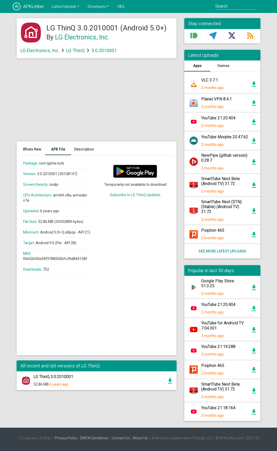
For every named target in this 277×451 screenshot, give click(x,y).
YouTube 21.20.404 (218, 117)
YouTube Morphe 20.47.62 (224, 136)
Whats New (32, 149)
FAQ (121, 6)
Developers (99, 6)
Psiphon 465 (212, 230)
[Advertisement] (97, 102)
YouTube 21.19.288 (218, 346)
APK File (58, 149)
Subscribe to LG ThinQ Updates (135, 195)
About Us (140, 438)
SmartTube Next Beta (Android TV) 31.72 (220, 181)
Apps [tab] (197, 66)
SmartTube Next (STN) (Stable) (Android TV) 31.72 (221, 206)
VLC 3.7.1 (209, 80)
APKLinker (28, 6)
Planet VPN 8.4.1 (216, 99)
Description (84, 149)
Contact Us (121, 438)
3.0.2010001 (104, 50)
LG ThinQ (75, 50)
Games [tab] (223, 66)
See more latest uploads (222, 251)
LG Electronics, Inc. (82, 37)
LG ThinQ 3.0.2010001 (53, 376)
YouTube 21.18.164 (218, 407)
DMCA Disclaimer (94, 438)
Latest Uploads (66, 6)
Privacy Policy (66, 438)
